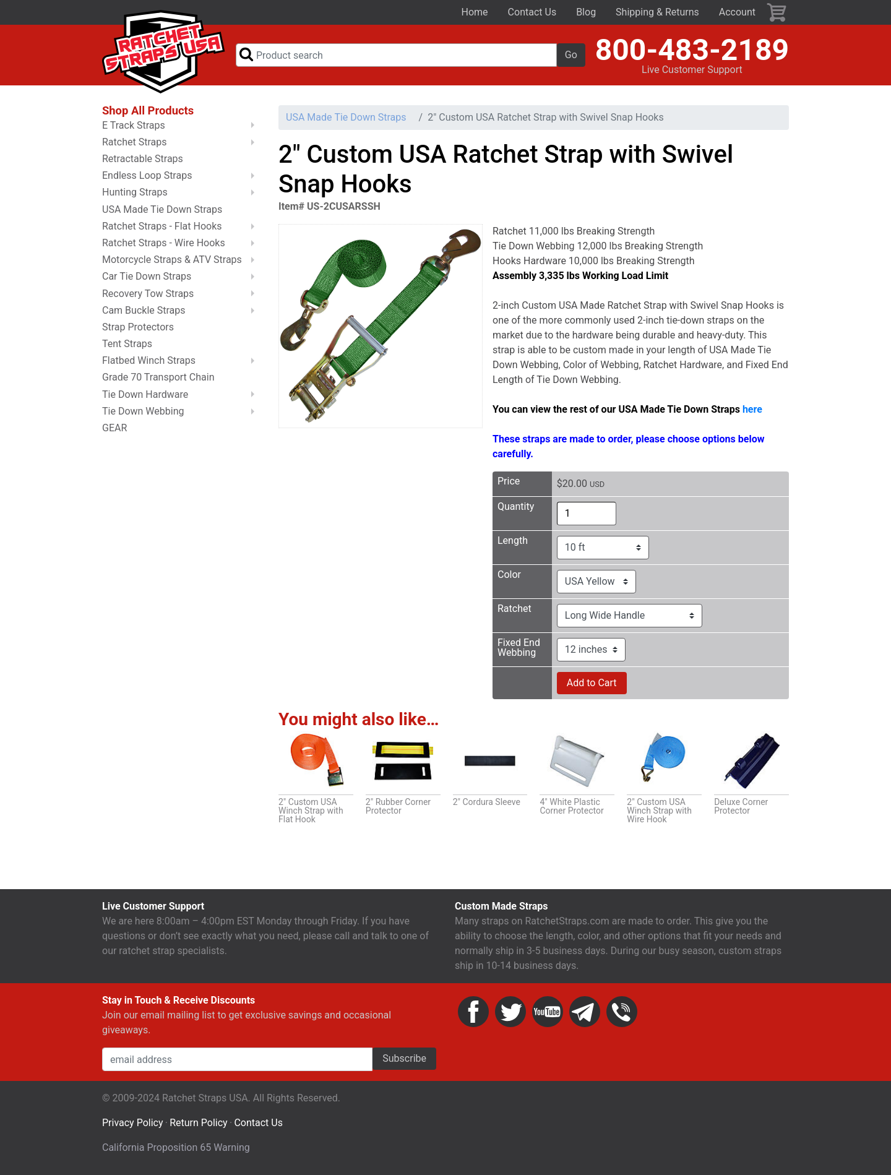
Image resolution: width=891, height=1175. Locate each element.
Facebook (473, 1011)
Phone (621, 1011)
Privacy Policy (132, 1123)
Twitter (510, 1011)
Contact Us (532, 12)
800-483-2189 (692, 49)
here (752, 409)
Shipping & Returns (657, 12)
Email (584, 1011)
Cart (777, 12)
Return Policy (198, 1123)
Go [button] (571, 55)
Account (737, 12)
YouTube (547, 1011)
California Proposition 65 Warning (176, 1147)
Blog (586, 12)
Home (475, 12)
